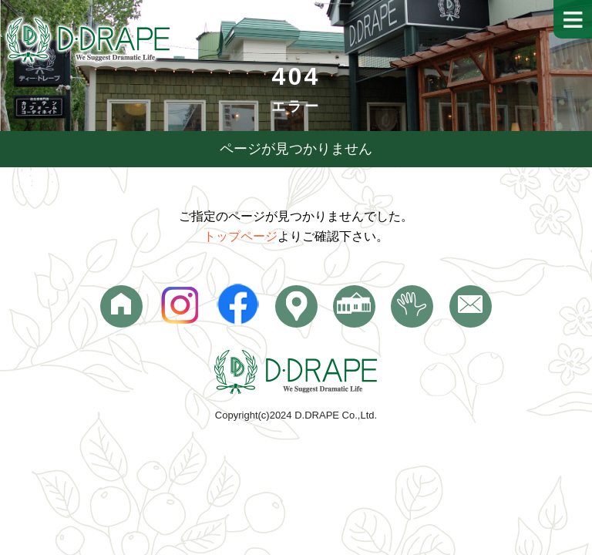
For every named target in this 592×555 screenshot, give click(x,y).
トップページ (241, 236)
